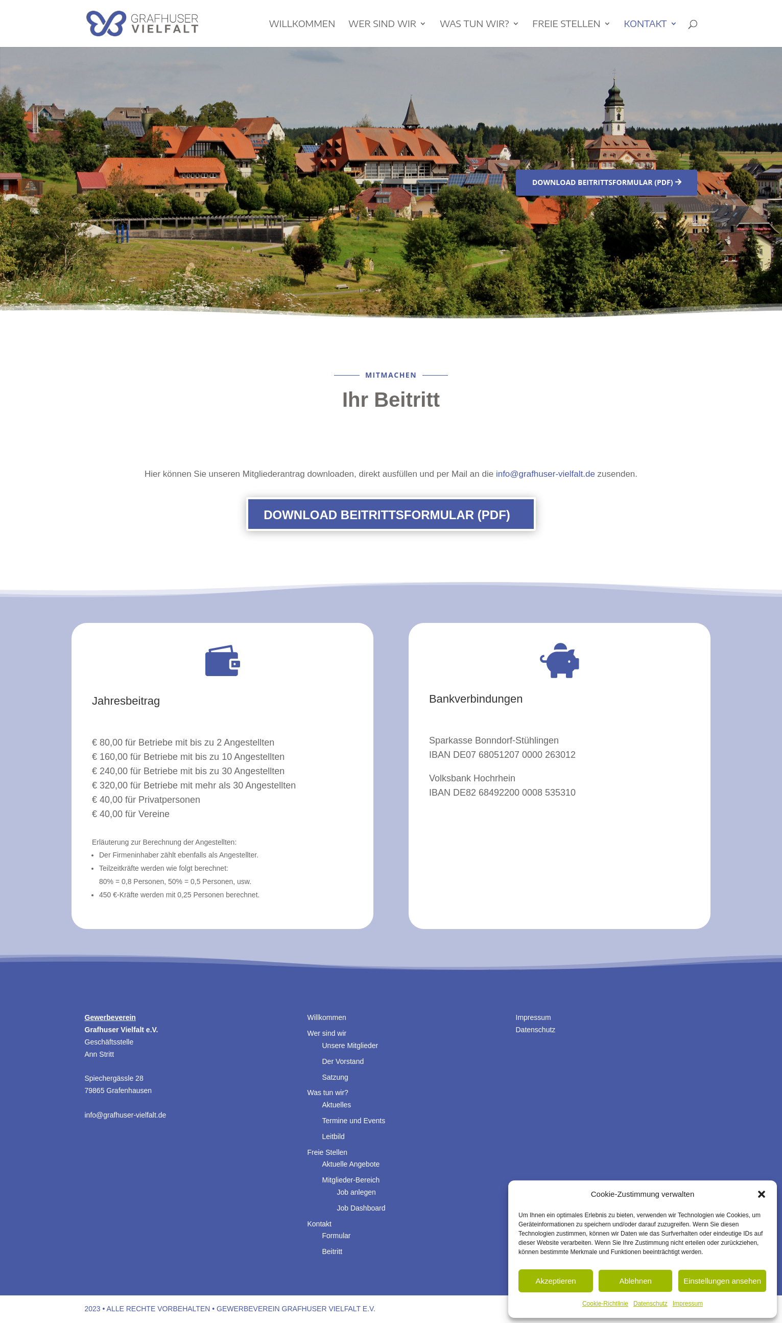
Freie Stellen (566, 24)
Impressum (688, 1303)
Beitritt (332, 1251)
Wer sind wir (382, 24)
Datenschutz (650, 1303)
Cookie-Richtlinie (605, 1303)
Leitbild (333, 1136)
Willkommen (302, 24)
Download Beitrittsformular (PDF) (602, 182)
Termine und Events (354, 1121)
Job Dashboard (361, 1208)
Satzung (335, 1077)
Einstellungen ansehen (722, 1280)
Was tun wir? (474, 24)
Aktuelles (336, 1105)
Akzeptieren (555, 1280)
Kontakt (645, 24)
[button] (761, 1194)
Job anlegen (356, 1192)
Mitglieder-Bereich (351, 1180)
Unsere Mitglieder (350, 1045)
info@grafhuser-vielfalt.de (545, 474)
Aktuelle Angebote (351, 1164)
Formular (336, 1236)
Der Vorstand (343, 1061)
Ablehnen (635, 1280)
